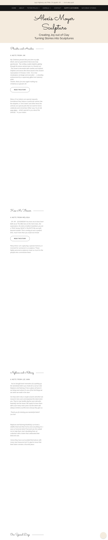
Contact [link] (57, 8)
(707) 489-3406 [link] (69, 2)
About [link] (21, 8)
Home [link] (14, 8)
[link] (54, 29)
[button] (33, 8)
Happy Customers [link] (71, 8)
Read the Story (18, 89)
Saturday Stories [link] (89, 8)
